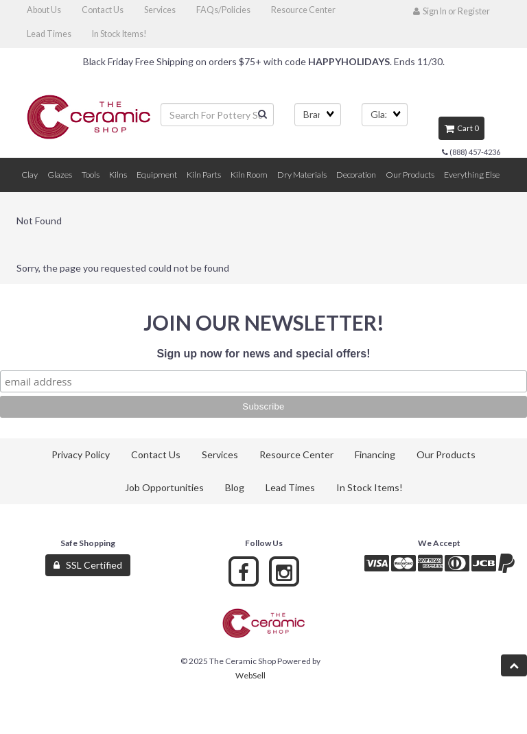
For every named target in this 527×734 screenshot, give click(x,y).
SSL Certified (88, 565)
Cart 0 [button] (461, 127)
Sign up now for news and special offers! (263, 353)
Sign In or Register (451, 11)
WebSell (250, 675)
